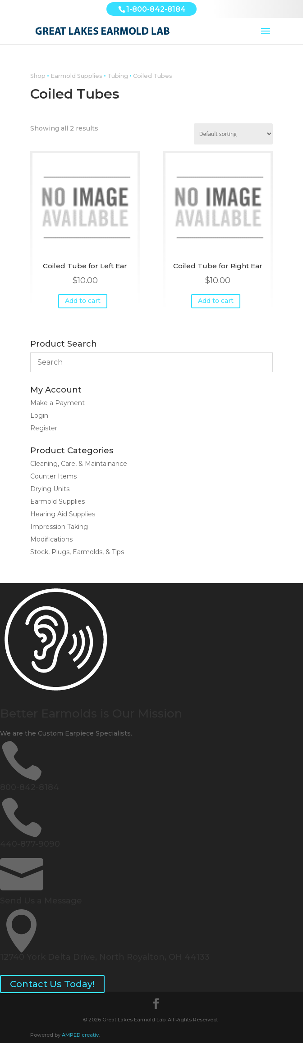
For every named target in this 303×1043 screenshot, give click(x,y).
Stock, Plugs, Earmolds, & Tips (77, 552)
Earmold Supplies (76, 75)
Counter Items (53, 476)
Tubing (117, 75)
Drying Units (49, 489)
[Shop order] (233, 133)
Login (39, 415)
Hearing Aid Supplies (62, 514)
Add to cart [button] (83, 301)
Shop (38, 75)
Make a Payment (57, 403)
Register (43, 428)
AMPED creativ (80, 1035)
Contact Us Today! (52, 984)
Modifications (51, 539)
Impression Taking (59, 527)
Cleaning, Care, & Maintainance (78, 464)
